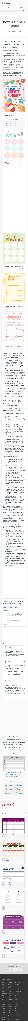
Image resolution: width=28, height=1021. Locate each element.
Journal (3, 1003)
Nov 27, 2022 (22, 647)
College (10, 993)
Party (9, 1012)
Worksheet (17, 982)
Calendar (4, 982)
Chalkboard (18, 991)
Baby (9, 986)
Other (9, 1010)
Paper (3, 1012)
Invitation (17, 1001)
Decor (16, 995)
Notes (9, 1008)
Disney (3, 997)
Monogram (4, 1008)
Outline (16, 1010)
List (11, 607)
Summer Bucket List (11, 121)
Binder (10, 988)
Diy (9, 997)
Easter (16, 997)
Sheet (3, 1018)
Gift (3, 1001)
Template (19, 8)
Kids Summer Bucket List (12, 119)
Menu (16, 1006)
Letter (8, 8)
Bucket (6, 607)
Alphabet (17, 984)
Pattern (10, 982)
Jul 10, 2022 (22, 680)
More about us (8, 747)
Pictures (17, 1012)
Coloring (17, 993)
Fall (3, 999)
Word (3, 991)
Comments (19, 31)
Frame (16, 999)
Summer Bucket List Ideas (12, 126)
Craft (3, 995)
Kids (9, 1003)
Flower (10, 999)
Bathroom (4, 988)
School (16, 1016)
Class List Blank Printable (14, 764)
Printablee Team (20, 601)
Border (16, 990)
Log (16, 1004)
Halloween (11, 1001)
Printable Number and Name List (14, 776)
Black (3, 990)
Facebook (10, 749)
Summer (6, 610)
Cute (9, 995)
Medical (10, 1006)
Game (9, 984)
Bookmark (10, 990)
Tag (9, 1019)
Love (3, 1006)
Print (3, 1016)
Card (3, 984)
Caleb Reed (9, 601)
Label (16, 1003)
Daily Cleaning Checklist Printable (14, 774)
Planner (4, 1014)
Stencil (10, 1018)
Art (2, 986)
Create (16, 607)
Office (3, 1010)
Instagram (17, 749)
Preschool (17, 1014)
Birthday (17, 988)
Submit (17, 638)
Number (14, 8)
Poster (10, 1014)
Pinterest (21, 747)
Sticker (16, 1018)
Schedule (10, 1016)
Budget (10, 991)
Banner (16, 986)
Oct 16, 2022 (22, 661)
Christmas (4, 993)
